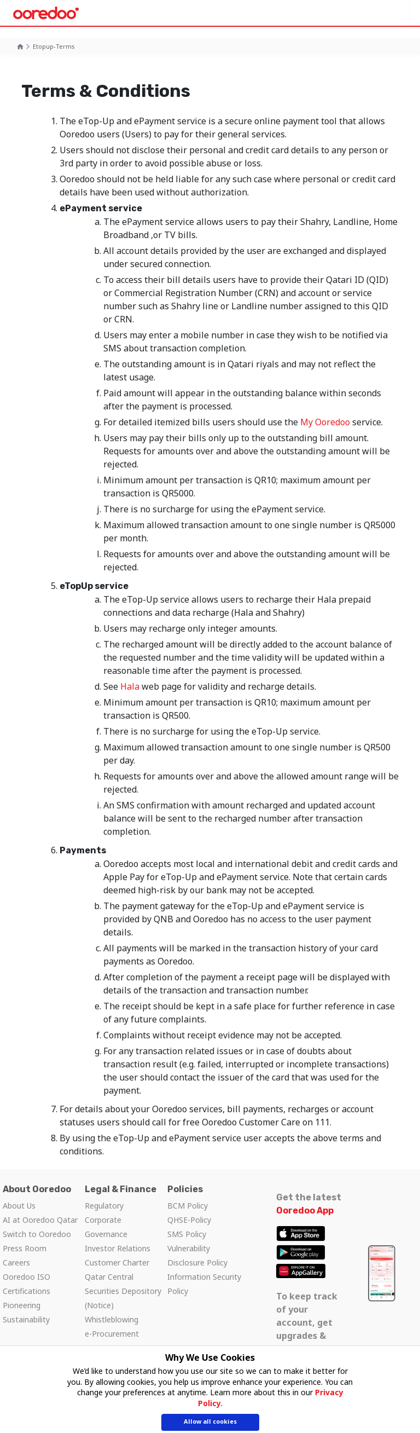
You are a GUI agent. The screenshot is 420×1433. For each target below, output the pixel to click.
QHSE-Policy (189, 1220)
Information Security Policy (204, 1284)
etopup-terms (54, 46)
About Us (19, 1205)
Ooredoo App (305, 1210)
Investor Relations (117, 1248)
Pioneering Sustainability (26, 1312)
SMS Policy (186, 1234)
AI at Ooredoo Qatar (40, 1220)
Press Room (24, 1248)
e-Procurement (112, 1333)
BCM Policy (187, 1205)
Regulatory (104, 1205)
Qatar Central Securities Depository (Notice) (123, 1291)
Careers (16, 1262)
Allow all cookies (210, 1422)
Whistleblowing (111, 1319)
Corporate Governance (106, 1227)
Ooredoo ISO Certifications (26, 1284)
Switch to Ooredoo (37, 1234)
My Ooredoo (325, 422)
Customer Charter (117, 1262)
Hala (129, 686)
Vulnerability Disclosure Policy (197, 1255)
